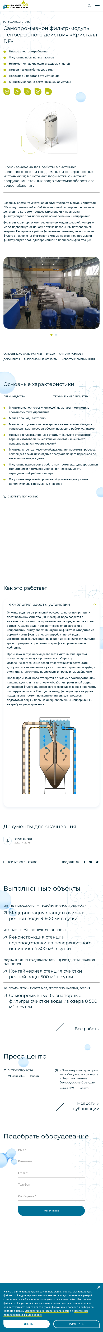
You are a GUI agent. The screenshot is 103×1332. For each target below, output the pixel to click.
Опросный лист (23, 839)
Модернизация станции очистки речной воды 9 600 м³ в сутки (47, 915)
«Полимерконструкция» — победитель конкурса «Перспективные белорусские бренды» (79, 1076)
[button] (51, 335)
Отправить (51, 1210)
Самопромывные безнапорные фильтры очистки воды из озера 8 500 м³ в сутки (53, 1001)
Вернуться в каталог (20, 862)
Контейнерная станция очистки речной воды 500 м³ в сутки (45, 973)
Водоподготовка (17, 21)
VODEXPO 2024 (20, 1070)
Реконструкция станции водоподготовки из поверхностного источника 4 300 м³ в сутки (50, 942)
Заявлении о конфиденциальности (47, 1310)
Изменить (76, 1323)
